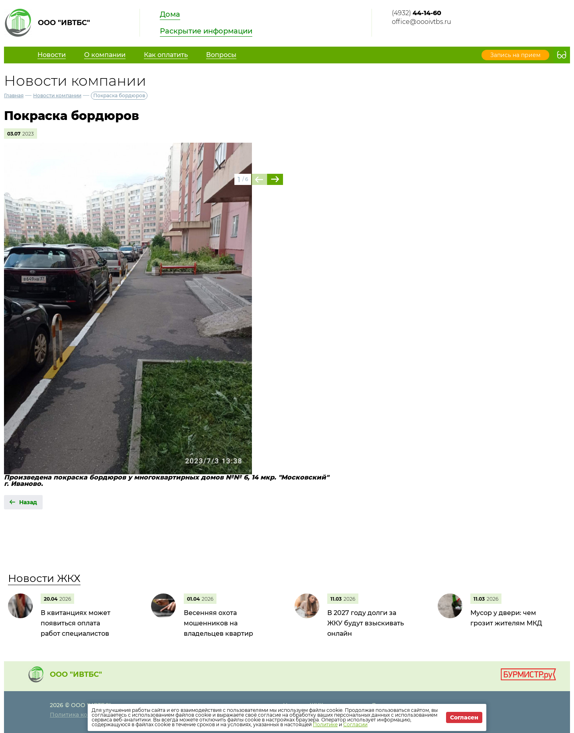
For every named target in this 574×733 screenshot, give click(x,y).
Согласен (464, 717)
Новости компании (57, 95)
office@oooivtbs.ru (421, 22)
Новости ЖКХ (44, 578)
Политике (325, 724)
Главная (14, 95)
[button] (275, 179)
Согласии (355, 724)
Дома (170, 14)
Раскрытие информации (206, 31)
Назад (28, 502)
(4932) (416, 13)
